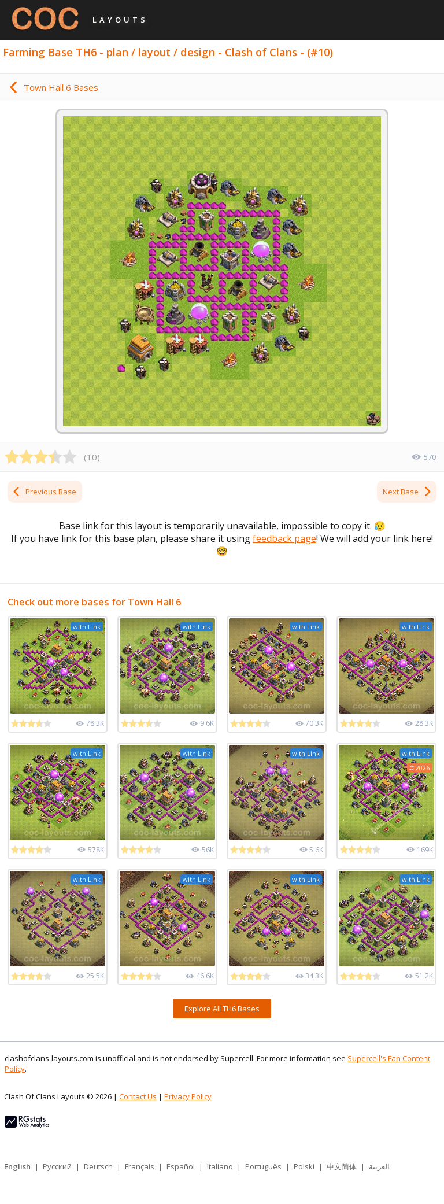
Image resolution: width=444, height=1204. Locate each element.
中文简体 (342, 1166)
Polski (304, 1166)
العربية (379, 1166)
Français (139, 1166)
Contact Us (138, 1096)
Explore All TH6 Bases (222, 1008)
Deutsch (98, 1166)
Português (263, 1166)
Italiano (220, 1166)
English (17, 1166)
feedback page (284, 538)
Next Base (407, 491)
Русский (57, 1166)
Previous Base (44, 491)
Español (180, 1166)
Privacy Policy (188, 1096)
